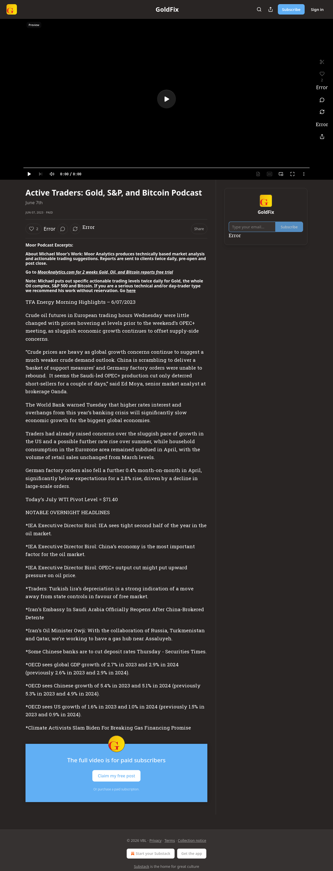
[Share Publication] (270, 9)
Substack (141, 866)
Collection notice (192, 840)
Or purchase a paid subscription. (116, 789)
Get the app (191, 853)
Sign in (317, 9)
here (131, 290)
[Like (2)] (33, 229)
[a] (166, 99)
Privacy (155, 840)
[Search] (259, 9)
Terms (169, 840)
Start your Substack (150, 853)
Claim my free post (116, 775)
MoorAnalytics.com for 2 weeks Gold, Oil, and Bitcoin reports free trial (105, 272)
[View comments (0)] (322, 100)
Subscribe (291, 9)
